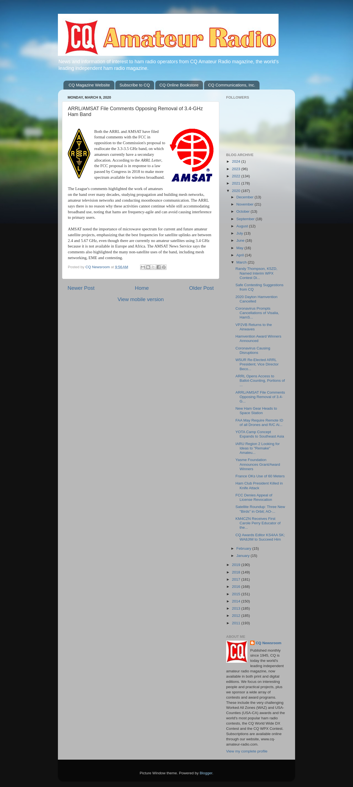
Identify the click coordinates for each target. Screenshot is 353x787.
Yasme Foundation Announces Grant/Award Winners (258, 464)
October (243, 211)
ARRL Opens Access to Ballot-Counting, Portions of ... (260, 380)
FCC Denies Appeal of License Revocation (254, 497)
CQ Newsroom (268, 643)
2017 (236, 579)
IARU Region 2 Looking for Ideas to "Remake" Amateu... (258, 448)
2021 (236, 183)
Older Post (201, 288)
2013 (236, 608)
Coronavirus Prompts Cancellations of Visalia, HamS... (257, 312)
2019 (236, 565)
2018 (236, 572)
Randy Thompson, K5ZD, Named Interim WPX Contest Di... (256, 273)
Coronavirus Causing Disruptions (253, 350)
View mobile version (140, 299)
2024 (236, 161)
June (240, 240)
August (242, 226)
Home (142, 288)
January (243, 556)
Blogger (206, 773)
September (246, 219)
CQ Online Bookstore (179, 85)
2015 (236, 594)
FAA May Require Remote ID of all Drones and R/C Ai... (259, 422)
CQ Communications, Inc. (231, 85)
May (240, 248)
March (242, 262)
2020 (236, 191)
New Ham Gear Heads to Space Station (256, 410)
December (245, 197)
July (240, 233)
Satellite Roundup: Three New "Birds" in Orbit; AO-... (260, 509)
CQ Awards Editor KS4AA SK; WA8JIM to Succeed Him (260, 537)
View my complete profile (247, 751)
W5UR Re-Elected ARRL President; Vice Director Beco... (257, 364)
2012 (236, 616)
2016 (236, 587)
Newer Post (81, 288)
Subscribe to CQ (134, 85)
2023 (236, 169)
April (240, 255)
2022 (236, 176)
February (244, 548)
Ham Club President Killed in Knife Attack (259, 485)
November (245, 204)
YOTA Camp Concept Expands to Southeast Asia (260, 434)
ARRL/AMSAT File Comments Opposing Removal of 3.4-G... (260, 396)
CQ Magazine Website (89, 85)
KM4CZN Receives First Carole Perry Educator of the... (258, 523)
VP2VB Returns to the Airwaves (254, 327)
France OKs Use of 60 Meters (260, 476)
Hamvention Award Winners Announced (258, 338)
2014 (236, 601)
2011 (236, 623)
